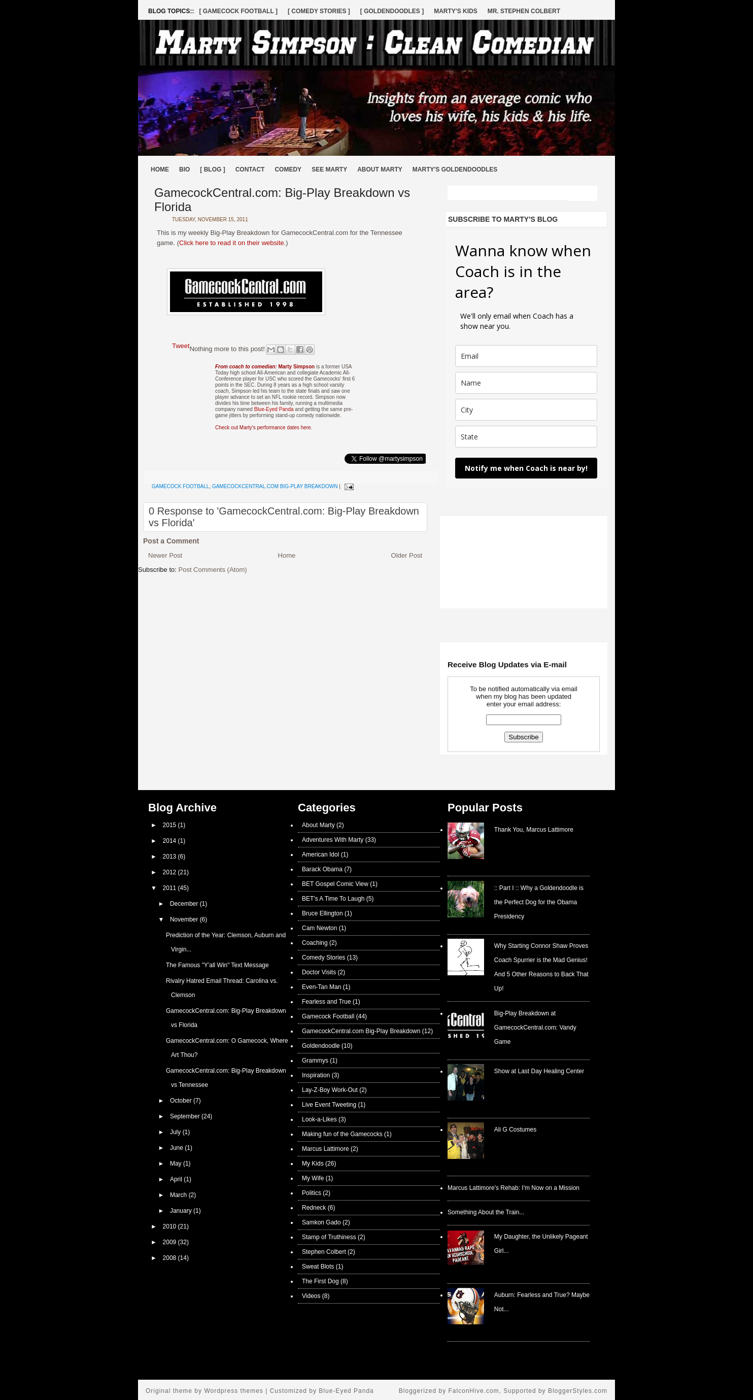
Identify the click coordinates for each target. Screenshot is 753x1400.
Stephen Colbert (324, 1251)
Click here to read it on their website (231, 243)
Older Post (406, 555)
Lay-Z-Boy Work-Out (330, 1090)
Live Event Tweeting (329, 1104)
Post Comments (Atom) (213, 569)
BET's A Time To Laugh (333, 898)
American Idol (320, 854)
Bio (184, 169)
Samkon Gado (321, 1222)
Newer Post (165, 555)
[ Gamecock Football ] (238, 11)
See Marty (329, 169)
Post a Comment (171, 541)
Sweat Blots (318, 1266)
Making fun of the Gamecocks (342, 1134)
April (177, 1179)
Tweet (181, 346)
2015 (170, 825)
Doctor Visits (319, 972)
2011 (170, 888)
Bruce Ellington (322, 913)
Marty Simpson (265, 366)
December (185, 903)
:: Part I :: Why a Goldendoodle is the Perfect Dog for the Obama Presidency (539, 902)
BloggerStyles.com (577, 1390)
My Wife (313, 1178)
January (181, 1210)
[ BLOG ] (212, 169)
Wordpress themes (233, 1390)
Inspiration (316, 1075)
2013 (170, 856)
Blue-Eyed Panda (274, 409)
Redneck (314, 1207)
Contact (250, 169)
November (185, 919)
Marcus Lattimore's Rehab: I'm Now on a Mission (513, 1187)
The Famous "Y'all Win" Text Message (217, 965)
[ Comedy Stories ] (319, 11)
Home (160, 169)
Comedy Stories (323, 957)
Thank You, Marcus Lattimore (533, 829)
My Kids (313, 1163)
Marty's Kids (455, 11)
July (176, 1132)
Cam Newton (319, 928)
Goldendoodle (321, 1045)
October (181, 1100)
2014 (170, 840)
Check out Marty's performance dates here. (263, 427)
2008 (170, 1257)
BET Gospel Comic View (335, 883)
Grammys (315, 1060)
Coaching (315, 942)
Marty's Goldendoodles (455, 169)
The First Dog (320, 1281)
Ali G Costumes (515, 1129)
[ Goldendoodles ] (392, 11)
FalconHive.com (474, 1390)
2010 (170, 1226)
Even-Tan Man (321, 987)
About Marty (379, 169)
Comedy (288, 169)
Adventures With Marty (332, 839)
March (179, 1195)
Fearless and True (326, 1001)
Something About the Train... (486, 1212)
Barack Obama (322, 869)
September (185, 1116)
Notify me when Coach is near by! (526, 468)
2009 (170, 1242)
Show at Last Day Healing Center (539, 1071)
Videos (311, 1296)
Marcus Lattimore (325, 1148)
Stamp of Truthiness (329, 1237)
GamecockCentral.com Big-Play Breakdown (274, 486)
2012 (170, 872)
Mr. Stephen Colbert (524, 11)
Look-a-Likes (319, 1119)
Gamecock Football (180, 486)
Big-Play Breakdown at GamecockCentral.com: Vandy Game (535, 1027)
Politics (311, 1193)
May (176, 1163)
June (177, 1147)
